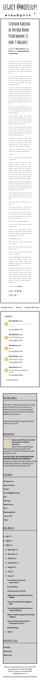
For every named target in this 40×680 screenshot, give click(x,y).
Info (5, 497)
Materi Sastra (8, 504)
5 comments (13, 53)
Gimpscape (8, 651)
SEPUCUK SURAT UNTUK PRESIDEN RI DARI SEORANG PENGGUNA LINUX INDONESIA (18, 458)
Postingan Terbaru (7, 307)
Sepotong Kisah (23, 51)
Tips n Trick (8, 516)
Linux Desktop (12, 587)
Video (6, 520)
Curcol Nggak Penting (11, 493)
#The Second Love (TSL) (16, 591)
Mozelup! (7, 647)
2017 (7, 536)
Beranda (19, 307)
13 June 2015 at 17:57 (16, 340)
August (10, 567)
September (12, 563)
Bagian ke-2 (19, 286)
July (9, 571)
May (9, 632)
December (12, 550)
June (10, 576)
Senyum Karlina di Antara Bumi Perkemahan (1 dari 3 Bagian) (19, 33)
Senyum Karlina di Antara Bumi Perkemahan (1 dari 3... (18, 622)
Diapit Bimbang (12, 628)
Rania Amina (13, 345)
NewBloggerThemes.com (20, 673)
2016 (7, 541)
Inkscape (7, 501)
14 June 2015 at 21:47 (16, 351)
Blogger (30, 669)
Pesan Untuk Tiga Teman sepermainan (16, 581)
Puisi (5, 508)
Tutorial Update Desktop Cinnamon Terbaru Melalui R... (20, 609)
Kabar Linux (8, 655)
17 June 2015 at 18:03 (16, 375)
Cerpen (6, 489)
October (11, 558)
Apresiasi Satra (9, 485)
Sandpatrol (17, 671)
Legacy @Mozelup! (20, 7)
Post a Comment (12, 380)
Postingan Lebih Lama (31, 307)
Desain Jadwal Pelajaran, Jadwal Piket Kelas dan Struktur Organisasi (23, 442)
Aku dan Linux (9, 481)
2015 (7, 545)
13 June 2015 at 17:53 (16, 330)
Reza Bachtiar (14, 321)
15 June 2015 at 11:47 (15, 362)
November (12, 554)
